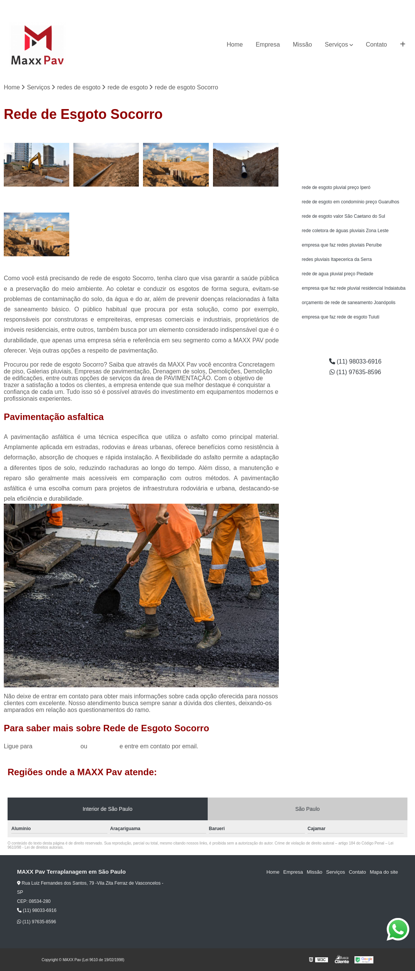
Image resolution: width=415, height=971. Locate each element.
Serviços (336, 44)
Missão (302, 44)
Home (235, 44)
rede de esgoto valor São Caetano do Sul (343, 216)
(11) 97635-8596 (390, 6)
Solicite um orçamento (355, 139)
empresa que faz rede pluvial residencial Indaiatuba (354, 288)
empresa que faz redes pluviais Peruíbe (342, 245)
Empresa (268, 44)
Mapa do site (384, 872)
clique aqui (103, 746)
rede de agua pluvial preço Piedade (337, 273)
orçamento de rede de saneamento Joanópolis (349, 302)
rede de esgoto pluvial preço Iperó (336, 187)
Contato (376, 44)
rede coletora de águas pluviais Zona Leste (345, 230)
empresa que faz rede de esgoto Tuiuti (340, 317)
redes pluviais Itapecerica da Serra (337, 259)
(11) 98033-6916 (344, 6)
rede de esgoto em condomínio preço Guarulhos (350, 202)
